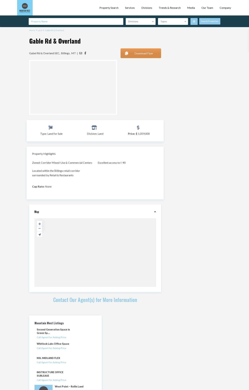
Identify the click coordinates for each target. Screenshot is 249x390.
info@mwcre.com (92, 357)
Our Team (207, 7)
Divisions (146, 7)
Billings (65, 53)
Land (40, 30)
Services (130, 7)
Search (193, 222)
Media (191, 7)
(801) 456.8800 (91, 352)
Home (32, 30)
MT (73, 53)
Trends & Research (170, 7)
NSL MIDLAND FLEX (185, 85)
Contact (131, 353)
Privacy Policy (134, 358)
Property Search (108, 7)
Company (225, 7)
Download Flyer (139, 53)
